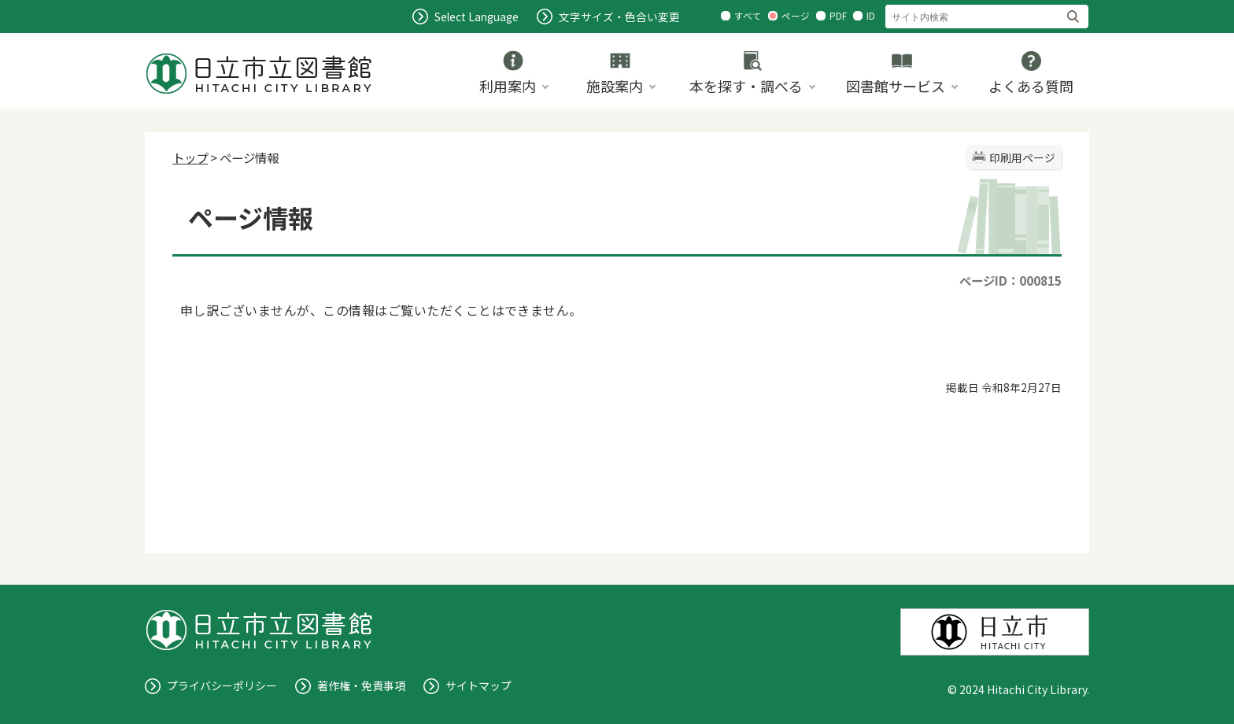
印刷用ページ (1022, 157)
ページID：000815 (1010, 280)
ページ (795, 15)
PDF (838, 15)
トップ (190, 157)
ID (870, 15)
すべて (748, 15)
